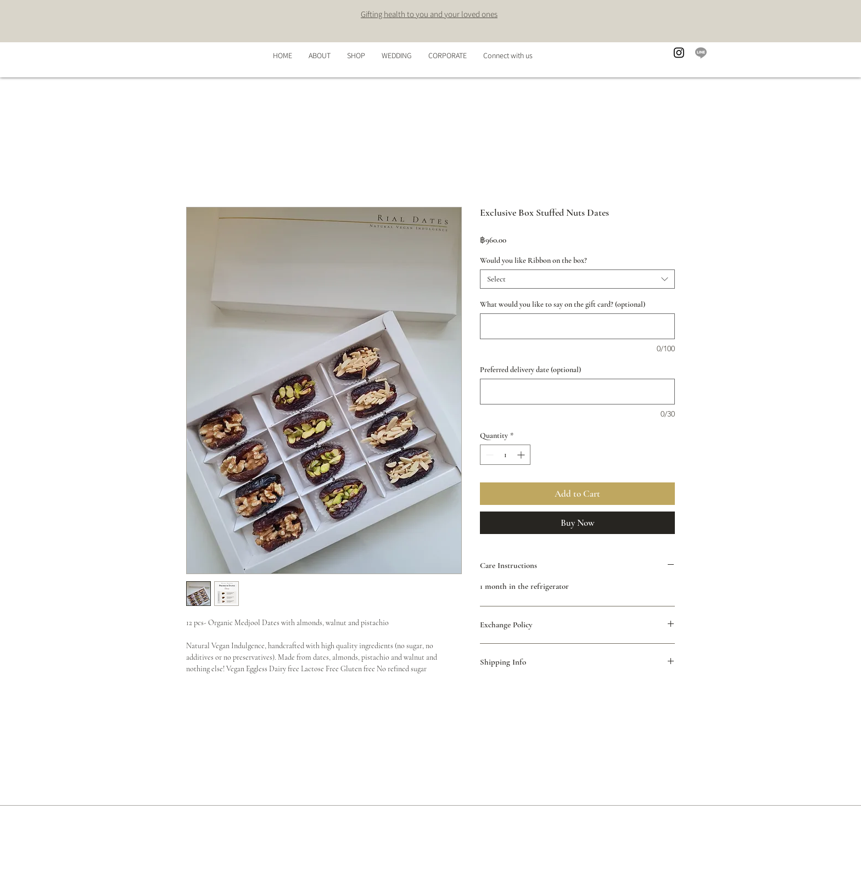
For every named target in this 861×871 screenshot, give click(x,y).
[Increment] (522, 454)
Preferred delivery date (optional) (530, 369)
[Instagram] (679, 52)
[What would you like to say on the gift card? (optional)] (577, 326)
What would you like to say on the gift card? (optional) (562, 304)
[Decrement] (488, 454)
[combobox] (577, 279)
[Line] (701, 52)
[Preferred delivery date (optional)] (577, 392)
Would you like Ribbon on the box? (533, 260)
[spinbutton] (505, 454)
